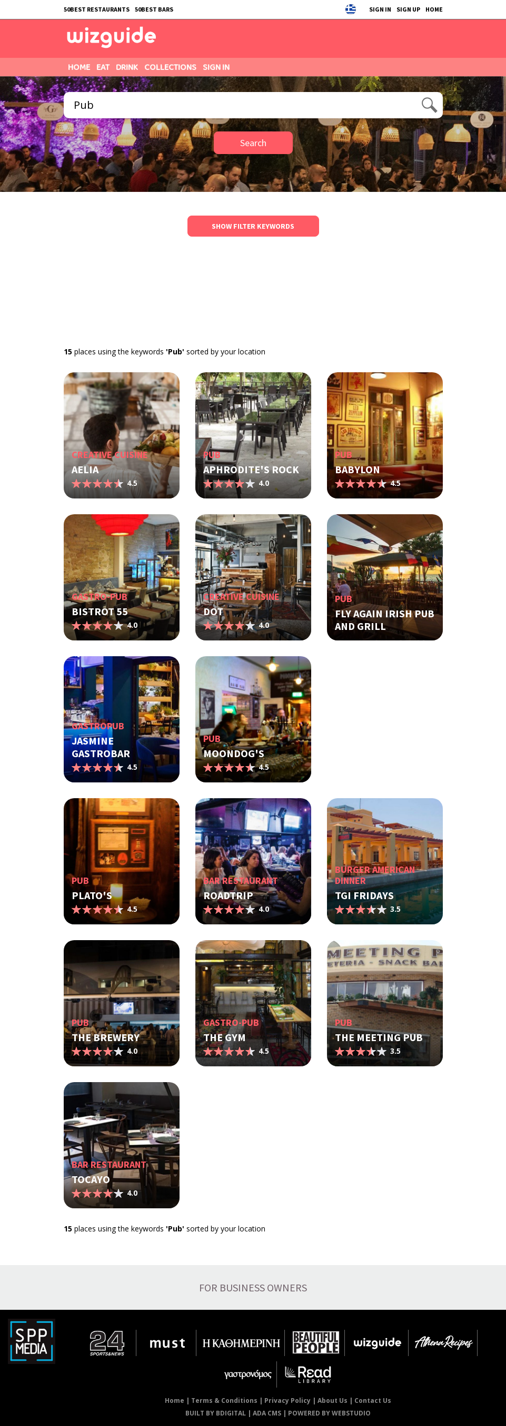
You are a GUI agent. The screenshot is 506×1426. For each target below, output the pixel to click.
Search (253, 143)
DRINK (127, 67)
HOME (434, 9)
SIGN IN (380, 9)
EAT (103, 67)
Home (174, 1400)
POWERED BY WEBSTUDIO (329, 1413)
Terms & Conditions (224, 1400)
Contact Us (372, 1400)
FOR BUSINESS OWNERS (253, 1287)
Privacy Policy (287, 1400)
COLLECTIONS (170, 67)
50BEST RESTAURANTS (97, 9)
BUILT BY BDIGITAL (215, 1413)
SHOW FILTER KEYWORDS (253, 226)
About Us (333, 1400)
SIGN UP (408, 9)
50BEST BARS (154, 9)
